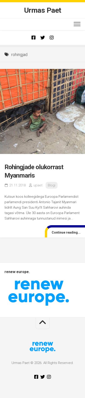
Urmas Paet (42, 10)
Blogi (51, 185)
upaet (38, 185)
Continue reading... (66, 232)
